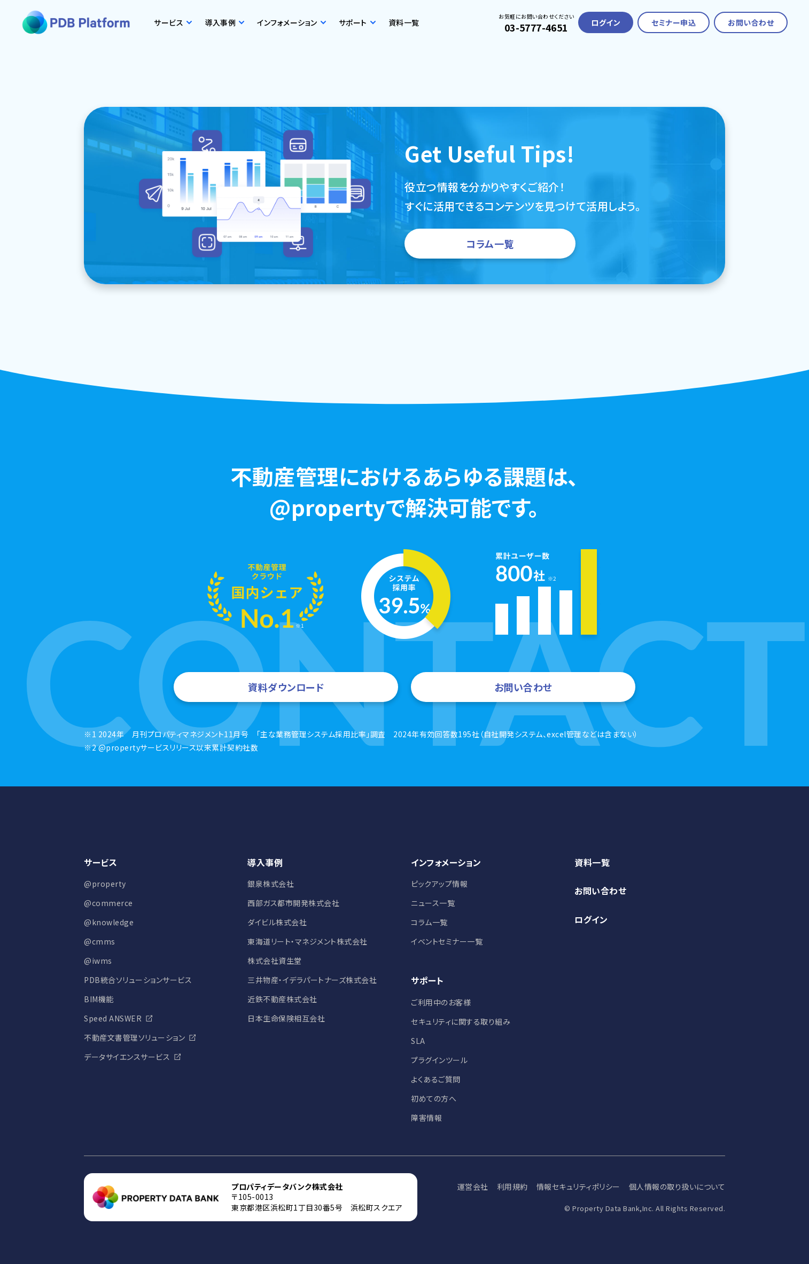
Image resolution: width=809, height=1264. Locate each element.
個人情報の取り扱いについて (677, 1186)
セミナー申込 (673, 22)
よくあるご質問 (436, 1079)
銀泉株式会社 (270, 883)
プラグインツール (439, 1060)
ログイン (605, 22)
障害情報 (426, 1117)
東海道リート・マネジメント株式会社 (307, 941)
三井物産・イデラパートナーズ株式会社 (312, 979)
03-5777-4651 (536, 27)
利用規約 (512, 1186)
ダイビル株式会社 (277, 922)
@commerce (108, 903)
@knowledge (109, 922)
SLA (418, 1040)
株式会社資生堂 (274, 960)
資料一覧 (403, 22)
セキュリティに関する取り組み (460, 1021)
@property (105, 883)
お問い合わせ (751, 22)
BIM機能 (99, 999)
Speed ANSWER (113, 1018)
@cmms (99, 941)
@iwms (98, 960)
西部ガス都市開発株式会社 (293, 903)
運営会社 (472, 1186)
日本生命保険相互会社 (286, 1018)
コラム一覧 (490, 244)
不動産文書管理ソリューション (134, 1037)
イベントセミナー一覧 (447, 941)
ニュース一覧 (433, 903)
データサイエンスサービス (127, 1056)
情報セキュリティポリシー (578, 1186)
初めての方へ (433, 1098)
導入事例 (224, 22)
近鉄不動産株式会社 (282, 999)
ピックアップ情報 (439, 883)
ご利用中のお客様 (441, 1002)
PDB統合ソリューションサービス (138, 979)
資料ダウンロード (286, 687)
